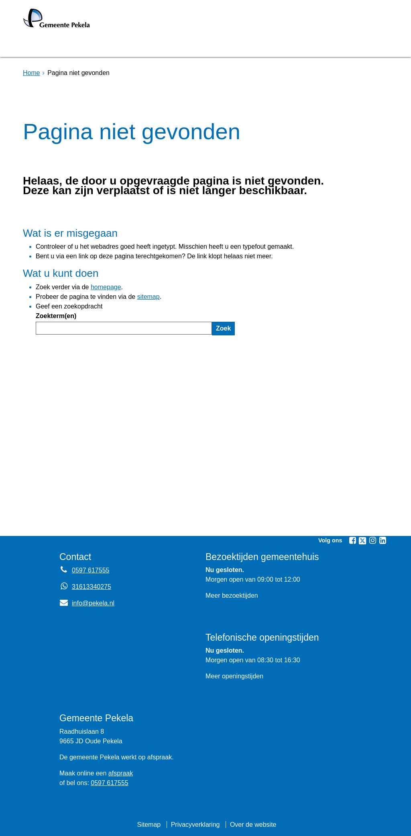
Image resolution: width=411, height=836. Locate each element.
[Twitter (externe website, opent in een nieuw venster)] (362, 541)
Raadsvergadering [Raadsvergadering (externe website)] (175, 45)
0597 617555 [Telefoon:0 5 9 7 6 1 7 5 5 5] (90, 570)
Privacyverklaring (195, 824)
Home (31, 72)
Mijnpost (292, 45)
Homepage (50, 45)
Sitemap (149, 824)
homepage (106, 287)
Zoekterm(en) (56, 315)
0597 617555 (109, 782)
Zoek (223, 328)
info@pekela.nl (86, 603)
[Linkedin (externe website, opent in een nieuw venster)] (382, 540)
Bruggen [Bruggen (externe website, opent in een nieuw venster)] (102, 45)
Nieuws (245, 45)
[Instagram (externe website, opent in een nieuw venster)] (372, 540)
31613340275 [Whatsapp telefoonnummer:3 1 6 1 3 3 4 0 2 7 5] (91, 586)
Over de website (253, 824)
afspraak (120, 773)
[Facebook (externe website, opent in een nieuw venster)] (352, 540)
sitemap (148, 296)
